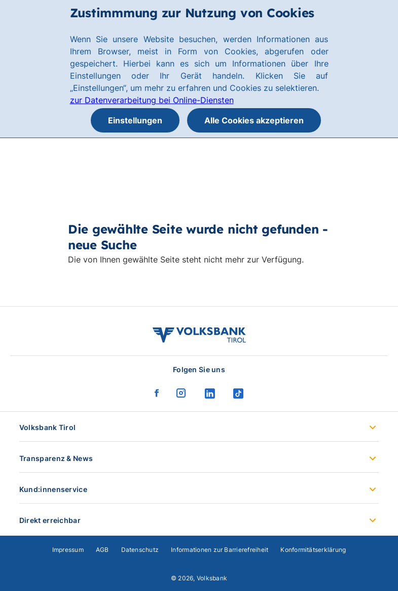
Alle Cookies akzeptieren (254, 120)
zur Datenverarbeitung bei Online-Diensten (152, 100)
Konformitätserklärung (313, 549)
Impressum (68, 549)
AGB (102, 549)
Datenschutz (140, 549)
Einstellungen (135, 120)
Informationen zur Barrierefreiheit (219, 549)
